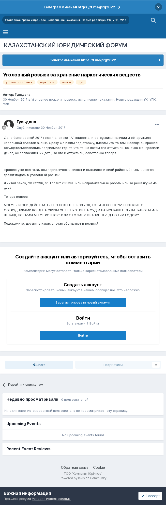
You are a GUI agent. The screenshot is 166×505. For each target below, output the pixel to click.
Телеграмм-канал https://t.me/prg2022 (79, 7)
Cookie (99, 467)
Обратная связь (75, 467)
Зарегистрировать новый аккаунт (83, 302)
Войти (83, 335)
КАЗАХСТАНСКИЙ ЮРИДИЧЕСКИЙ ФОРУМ (65, 45)
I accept (150, 496)
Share (39, 364)
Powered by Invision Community (83, 478)
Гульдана (22, 94)
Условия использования (51, 499)
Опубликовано (41, 127)
